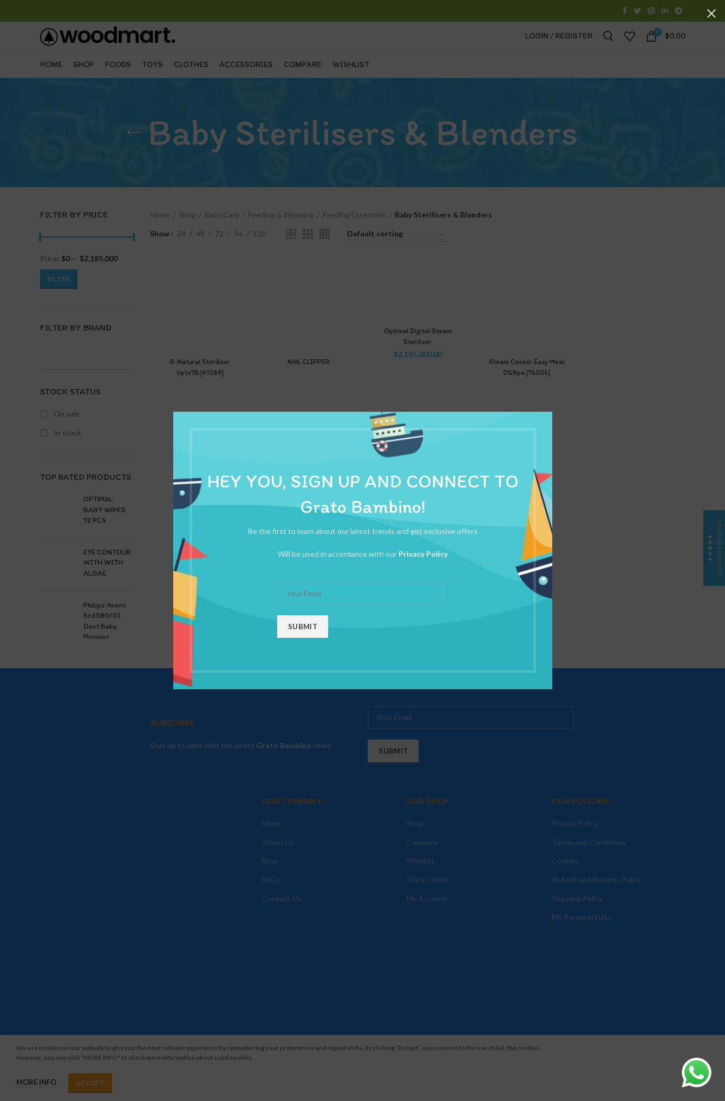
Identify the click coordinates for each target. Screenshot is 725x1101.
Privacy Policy (423, 553)
